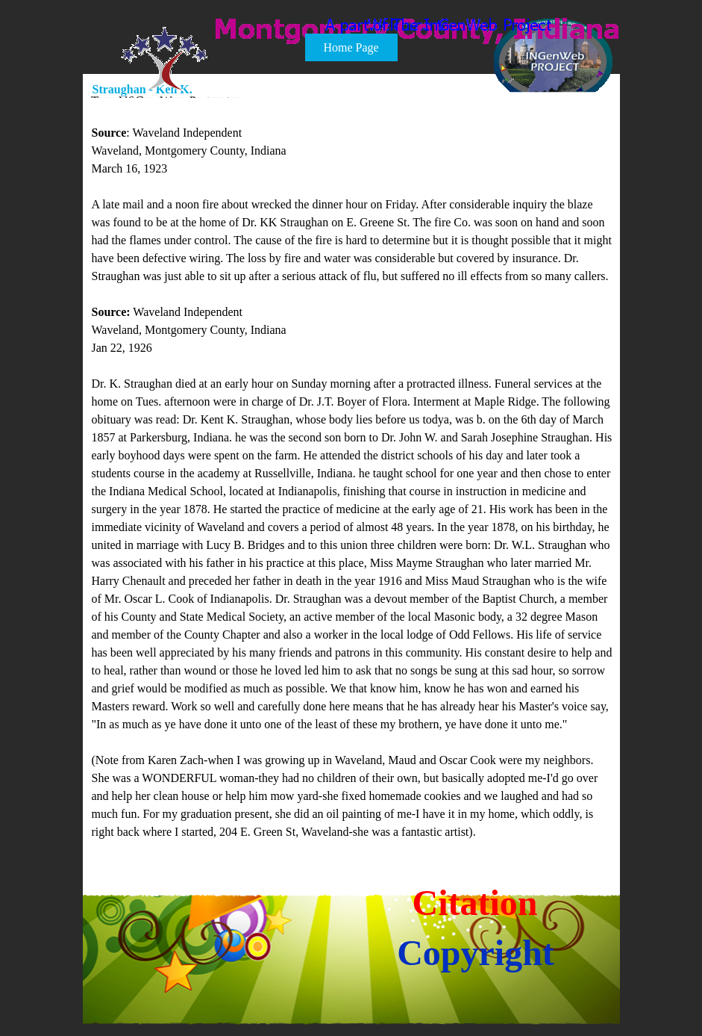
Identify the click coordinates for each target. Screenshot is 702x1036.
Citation (475, 902)
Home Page (350, 47)
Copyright (475, 953)
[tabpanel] (352, 473)
